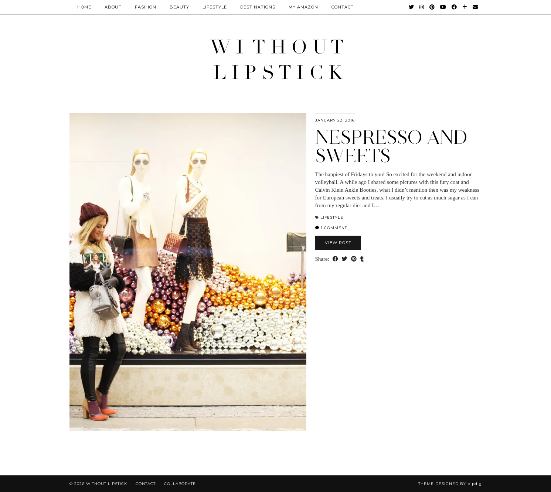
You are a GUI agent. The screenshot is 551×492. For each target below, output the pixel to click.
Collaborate (180, 483)
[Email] (475, 7)
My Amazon (303, 7)
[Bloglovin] (464, 7)
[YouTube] (443, 7)
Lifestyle (215, 7)
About (113, 7)
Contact (146, 483)
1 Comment (331, 227)
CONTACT (342, 7)
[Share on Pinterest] (353, 259)
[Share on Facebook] (335, 259)
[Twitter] (411, 7)
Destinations (257, 7)
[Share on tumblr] (361, 259)
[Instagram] (421, 7)
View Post (338, 242)
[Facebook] (454, 7)
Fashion (145, 7)
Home (84, 7)
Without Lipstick (106, 483)
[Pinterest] (432, 7)
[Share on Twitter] (344, 259)
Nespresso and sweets (391, 146)
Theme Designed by (450, 483)
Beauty (179, 7)
